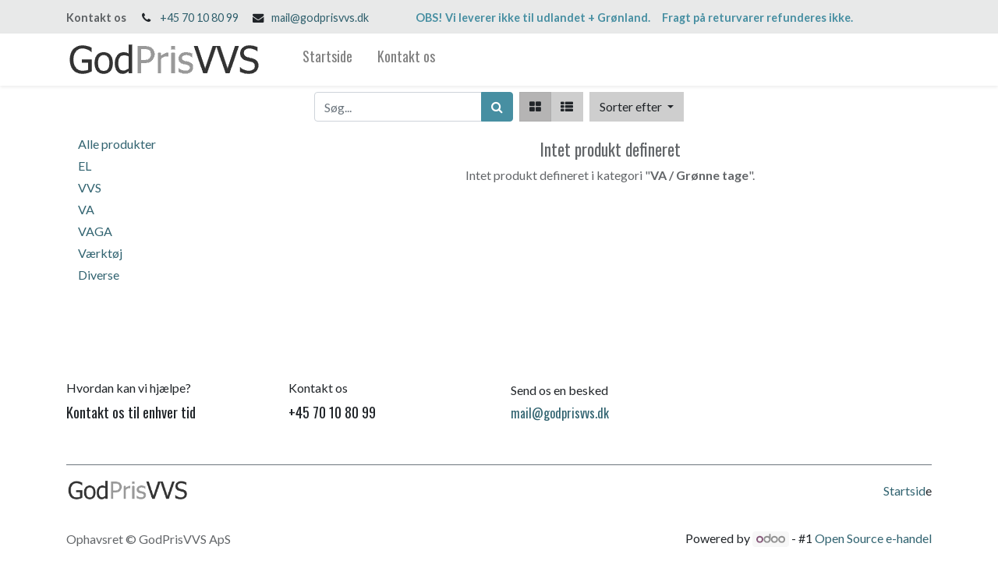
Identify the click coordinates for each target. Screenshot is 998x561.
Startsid (904, 490)
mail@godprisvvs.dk (320, 17)
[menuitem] (327, 60)
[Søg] (497, 107)
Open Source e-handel (873, 538)
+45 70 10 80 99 (199, 17)
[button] (636, 107)
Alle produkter (117, 143)
